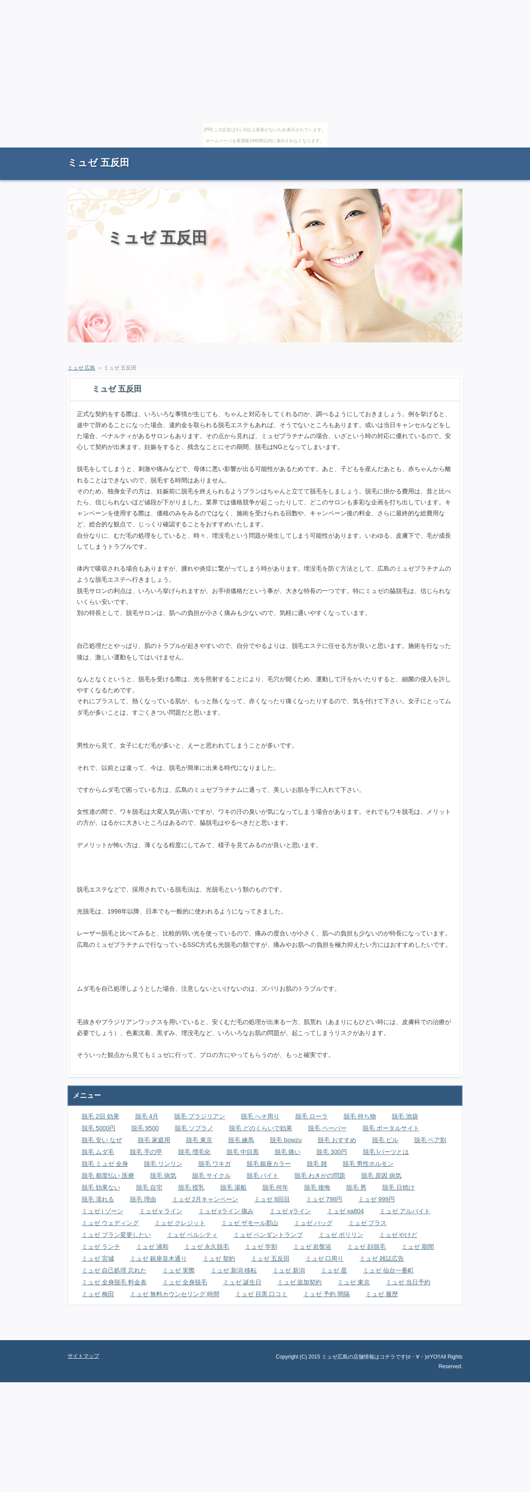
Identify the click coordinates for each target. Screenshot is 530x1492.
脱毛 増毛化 (194, 1151)
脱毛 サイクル (211, 1175)
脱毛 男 (356, 1187)
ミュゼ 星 (334, 1270)
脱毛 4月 (147, 1116)
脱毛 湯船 (233, 1187)
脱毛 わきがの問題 (319, 1175)
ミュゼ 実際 (178, 1270)
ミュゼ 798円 (324, 1199)
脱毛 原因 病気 (381, 1175)
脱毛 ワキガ (214, 1163)
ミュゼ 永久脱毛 (206, 1246)
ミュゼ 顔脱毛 (366, 1246)
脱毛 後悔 (317, 1187)
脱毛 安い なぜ (102, 1139)
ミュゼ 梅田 (98, 1294)
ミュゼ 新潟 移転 (234, 1270)
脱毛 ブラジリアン (199, 1116)
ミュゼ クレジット (179, 1222)
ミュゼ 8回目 (272, 1199)
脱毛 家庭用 (154, 1139)
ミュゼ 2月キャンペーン (205, 1199)
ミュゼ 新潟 (288, 1270)
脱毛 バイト (263, 1175)
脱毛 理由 (143, 1199)
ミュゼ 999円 (376, 1199)
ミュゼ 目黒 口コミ (261, 1294)
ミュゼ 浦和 (152, 1246)
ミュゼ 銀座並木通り (158, 1258)
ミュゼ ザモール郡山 (249, 1222)
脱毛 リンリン (163, 1163)
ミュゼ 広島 (81, 368)
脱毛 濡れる (98, 1199)
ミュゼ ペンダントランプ (268, 1234)
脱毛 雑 (317, 1163)
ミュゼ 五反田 (98, 162)
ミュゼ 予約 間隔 (326, 1294)
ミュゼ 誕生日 (242, 1282)
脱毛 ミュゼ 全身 (105, 1163)
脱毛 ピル (385, 1139)
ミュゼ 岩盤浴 (312, 1246)
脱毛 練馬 (241, 1139)
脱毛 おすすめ (337, 1139)
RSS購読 (401, 151)
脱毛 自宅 (149, 1187)
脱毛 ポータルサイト (390, 1128)
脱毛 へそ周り (260, 1116)
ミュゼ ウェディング (110, 1222)
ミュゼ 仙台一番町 (388, 1270)
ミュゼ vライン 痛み (226, 1211)
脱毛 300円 (331, 1151)
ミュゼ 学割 (261, 1246)
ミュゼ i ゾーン (102, 1211)
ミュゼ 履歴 (381, 1294)
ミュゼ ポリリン (341, 1234)
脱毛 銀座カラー (269, 1163)
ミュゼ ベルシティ (192, 1234)
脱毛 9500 (145, 1128)
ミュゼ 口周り (324, 1258)
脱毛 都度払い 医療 (108, 1175)
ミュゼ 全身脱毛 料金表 (114, 1282)
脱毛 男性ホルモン (368, 1163)
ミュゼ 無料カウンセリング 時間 (174, 1294)
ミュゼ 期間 (417, 1246)
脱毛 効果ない (101, 1187)
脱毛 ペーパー (327, 1128)
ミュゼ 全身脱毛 (184, 1282)
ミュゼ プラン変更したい (116, 1234)
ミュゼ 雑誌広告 (381, 1258)
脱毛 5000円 (98, 1128)
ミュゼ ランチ (101, 1246)
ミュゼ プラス (367, 1222)
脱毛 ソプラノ (194, 1128)
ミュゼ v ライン (161, 1211)
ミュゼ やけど (398, 1234)
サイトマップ (442, 151)
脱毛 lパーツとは (386, 1151)
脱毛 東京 (199, 1139)
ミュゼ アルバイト (405, 1211)
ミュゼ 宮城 (98, 1258)
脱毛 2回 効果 (100, 1116)
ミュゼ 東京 (353, 1282)
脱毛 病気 (163, 1175)
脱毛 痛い (288, 1151)
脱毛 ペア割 (430, 1139)
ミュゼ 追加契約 (299, 1282)
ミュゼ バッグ (313, 1222)
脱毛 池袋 (405, 1116)
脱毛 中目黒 (242, 1151)
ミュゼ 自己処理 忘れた (114, 1270)
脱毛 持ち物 (360, 1116)
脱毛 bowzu (285, 1139)
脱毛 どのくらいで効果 (260, 1128)
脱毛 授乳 (191, 1187)
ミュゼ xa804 (345, 1211)
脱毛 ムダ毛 (98, 1151)
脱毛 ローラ (311, 1116)
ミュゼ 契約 (219, 1258)
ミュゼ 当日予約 (408, 1282)
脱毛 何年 (275, 1187)
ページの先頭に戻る (431, 1333)
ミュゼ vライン (290, 1211)
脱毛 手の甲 (146, 1151)
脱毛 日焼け (398, 1187)
